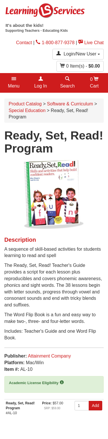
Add (95, 405)
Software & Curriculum (70, 103)
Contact (24, 42)
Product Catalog (25, 103)
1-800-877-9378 (55, 42)
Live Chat (91, 42)
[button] (13, 82)
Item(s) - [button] (80, 65)
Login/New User (78, 53)
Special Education (27, 110)
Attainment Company (49, 356)
